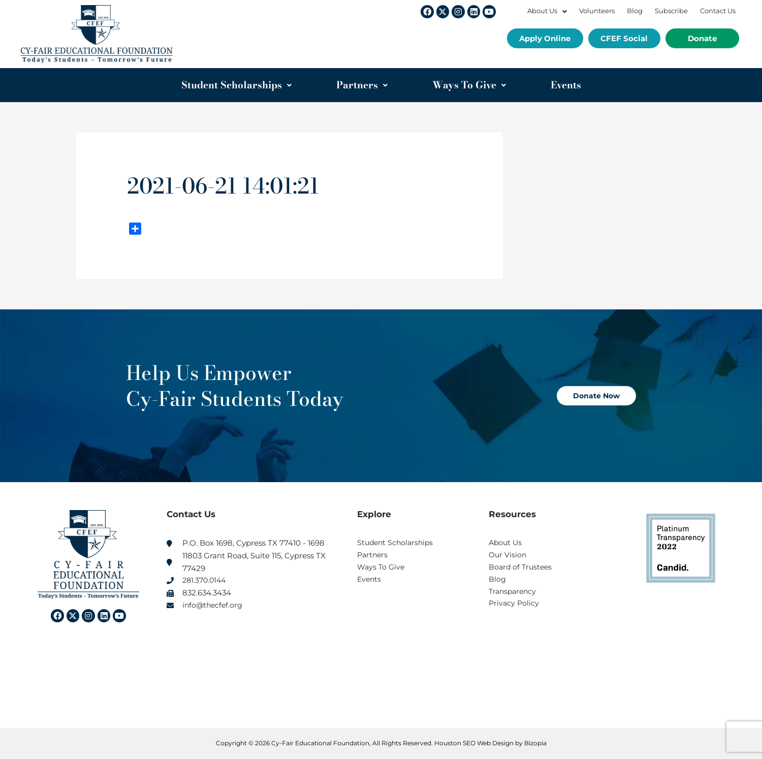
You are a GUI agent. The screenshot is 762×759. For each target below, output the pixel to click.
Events (566, 84)
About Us (547, 11)
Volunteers (597, 11)
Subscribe (671, 11)
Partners (362, 84)
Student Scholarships (236, 84)
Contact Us (718, 11)
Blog (635, 11)
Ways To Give (469, 84)
